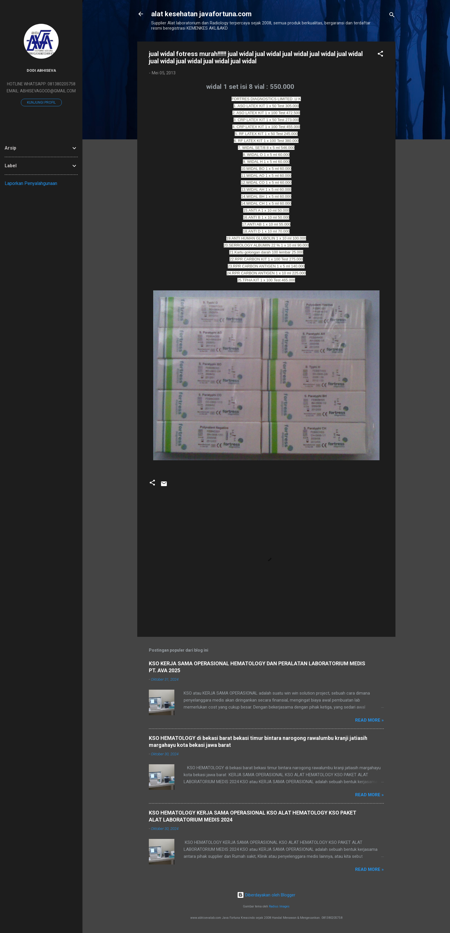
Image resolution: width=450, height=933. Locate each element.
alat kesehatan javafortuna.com (201, 14)
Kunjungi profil (41, 102)
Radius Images (279, 906)
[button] (380, 54)
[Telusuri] (391, 16)
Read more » (369, 720)
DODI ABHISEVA (41, 70)
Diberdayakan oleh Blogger (266, 895)
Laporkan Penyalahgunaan (31, 183)
